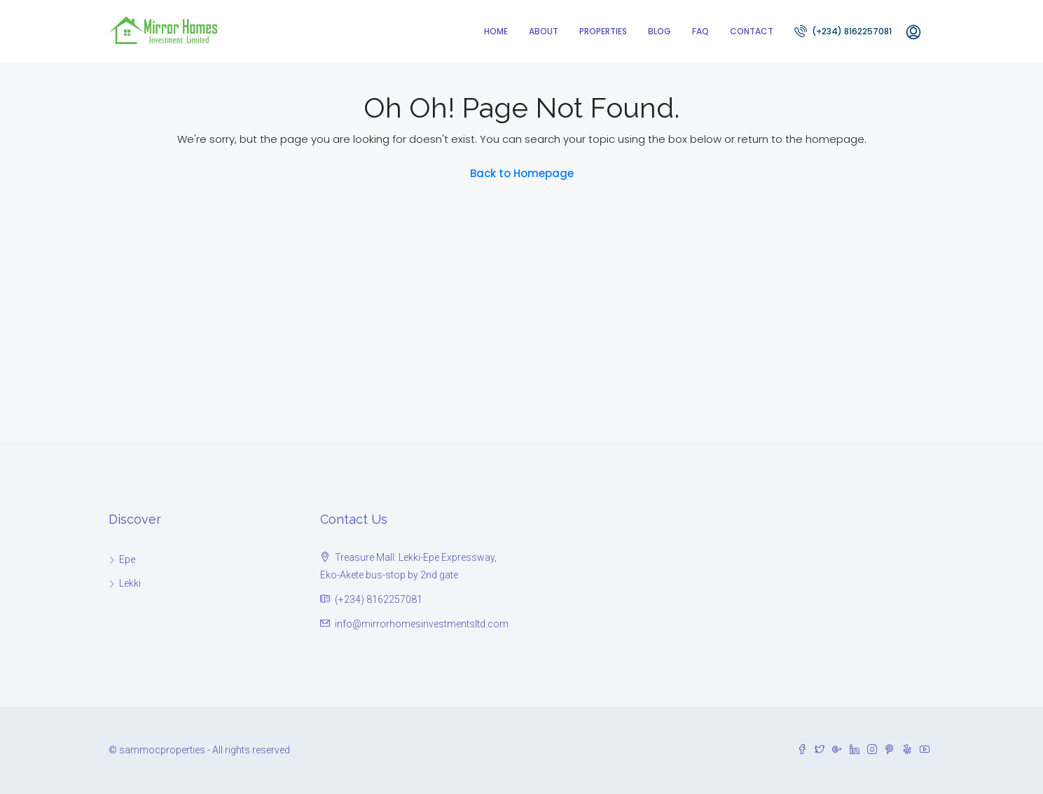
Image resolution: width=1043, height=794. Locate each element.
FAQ (700, 31)
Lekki (130, 583)
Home (496, 31)
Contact (751, 31)
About (543, 31)
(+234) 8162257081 (843, 31)
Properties (603, 31)
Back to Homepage (522, 173)
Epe (127, 559)
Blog (659, 31)
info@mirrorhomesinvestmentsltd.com (422, 623)
